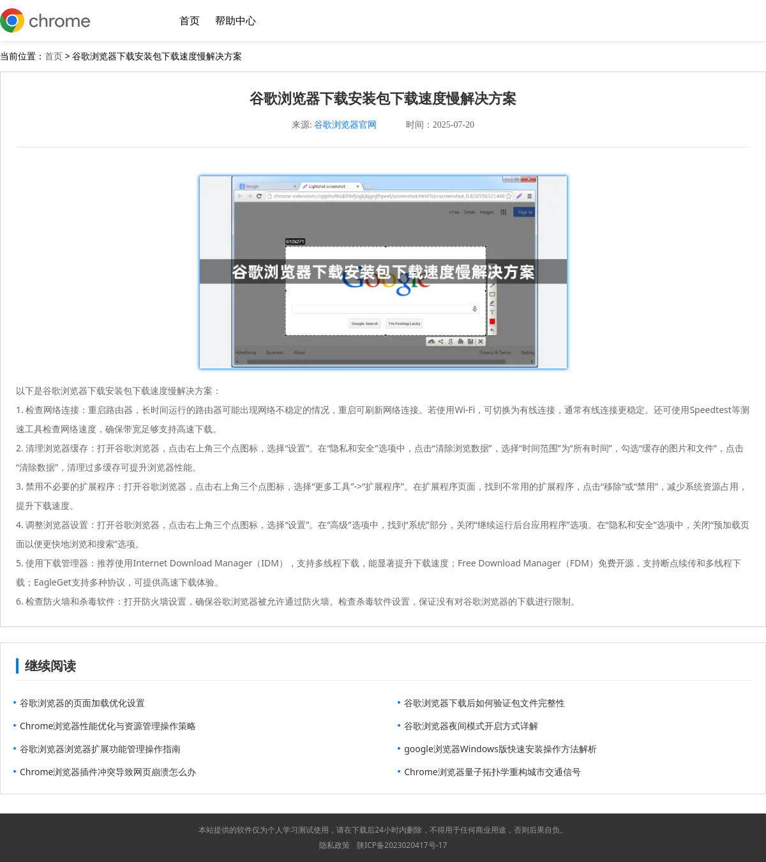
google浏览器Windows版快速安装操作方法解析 (500, 749)
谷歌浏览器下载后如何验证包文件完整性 (484, 703)
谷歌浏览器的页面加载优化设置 (82, 703)
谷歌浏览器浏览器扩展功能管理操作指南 (100, 749)
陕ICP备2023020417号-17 (402, 845)
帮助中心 (235, 20)
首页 (189, 20)
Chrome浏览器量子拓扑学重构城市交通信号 (492, 772)
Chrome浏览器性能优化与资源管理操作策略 (108, 726)
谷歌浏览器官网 (345, 125)
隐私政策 (334, 845)
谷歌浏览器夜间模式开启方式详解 (471, 726)
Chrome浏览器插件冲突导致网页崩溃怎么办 (108, 772)
